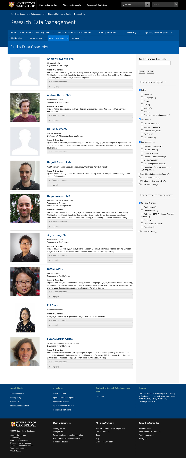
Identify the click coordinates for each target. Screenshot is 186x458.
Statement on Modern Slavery (22, 446)
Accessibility (15, 438)
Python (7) (148, 94)
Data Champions (21, 14)
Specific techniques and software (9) (155, 174)
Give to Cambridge (103, 432)
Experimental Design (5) (153, 146)
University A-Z (15, 451)
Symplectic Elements (61, 402)
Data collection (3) (151, 150)
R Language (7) (150, 98)
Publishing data (15, 38)
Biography (55, 86)
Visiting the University (104, 442)
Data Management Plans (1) (155, 164)
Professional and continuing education (68, 435)
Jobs (98, 435)
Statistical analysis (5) (152, 131)
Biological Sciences (55, 14)
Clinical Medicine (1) (149, 232)
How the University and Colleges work (110, 428)
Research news (145, 428)
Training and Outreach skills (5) (153, 181)
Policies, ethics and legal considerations (74, 32)
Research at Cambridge (97, 5)
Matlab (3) (148, 108)
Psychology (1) (149, 227)
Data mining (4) (150, 138)
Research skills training (62, 410)
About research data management (35, 32)
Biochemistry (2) (150, 207)
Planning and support (108, 32)
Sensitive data (36, 38)
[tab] (90, 81)
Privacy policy (15, 398)
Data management (38, 14)
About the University (72, 5)
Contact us (75, 38)
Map (97, 439)
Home (11, 14)
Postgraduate (58, 432)
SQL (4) (147, 105)
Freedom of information (19, 440)
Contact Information (59, 81)
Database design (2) (151, 153)
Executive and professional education (67, 439)
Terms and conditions (18, 448)
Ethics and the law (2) (149, 185)
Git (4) (146, 101)
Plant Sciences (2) (151, 211)
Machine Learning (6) (152, 127)
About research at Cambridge (150, 432)
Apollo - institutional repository (64, 398)
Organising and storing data (156, 32)
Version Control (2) (151, 160)
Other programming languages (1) (157, 115)
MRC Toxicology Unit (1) (153, 224)
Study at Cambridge (48, 5)
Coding (68, 14)
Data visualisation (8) (152, 124)
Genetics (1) (148, 220)
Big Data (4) (148, 134)
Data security (130, 32)
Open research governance (63, 406)
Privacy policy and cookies (20, 443)
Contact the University (18, 435)
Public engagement (146, 435)
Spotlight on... (144, 439)
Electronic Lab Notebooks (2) (155, 157)
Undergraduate (59, 428)
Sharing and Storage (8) (150, 178)
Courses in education (61, 442)
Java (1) (147, 112)
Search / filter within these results (152, 59)
